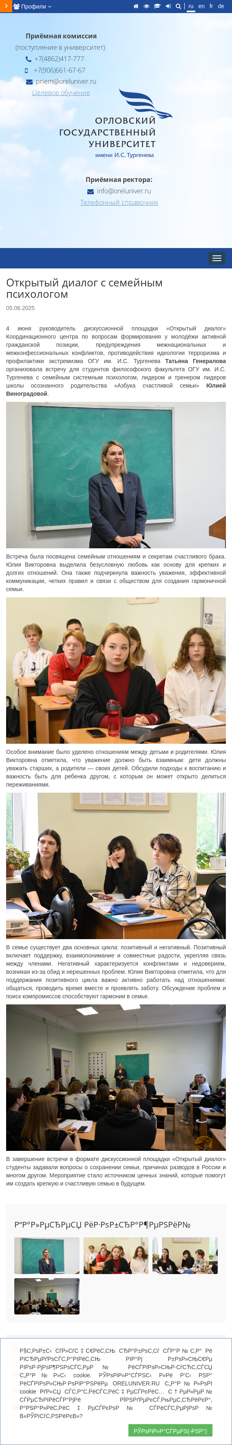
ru (190, 6)
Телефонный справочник (119, 202)
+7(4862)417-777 (55, 58)
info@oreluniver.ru (119, 190)
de (221, 6)
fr (211, 6)
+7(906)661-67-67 (55, 70)
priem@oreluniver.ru (61, 81)
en (201, 6)
